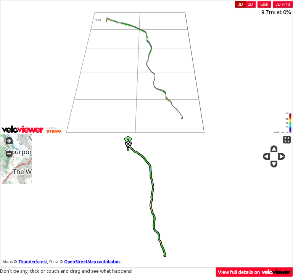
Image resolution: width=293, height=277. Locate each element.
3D (240, 4)
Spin (264, 4)
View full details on (254, 272)
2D (250, 4)
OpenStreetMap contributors (92, 261)
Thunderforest (32, 261)
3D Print (282, 4)
